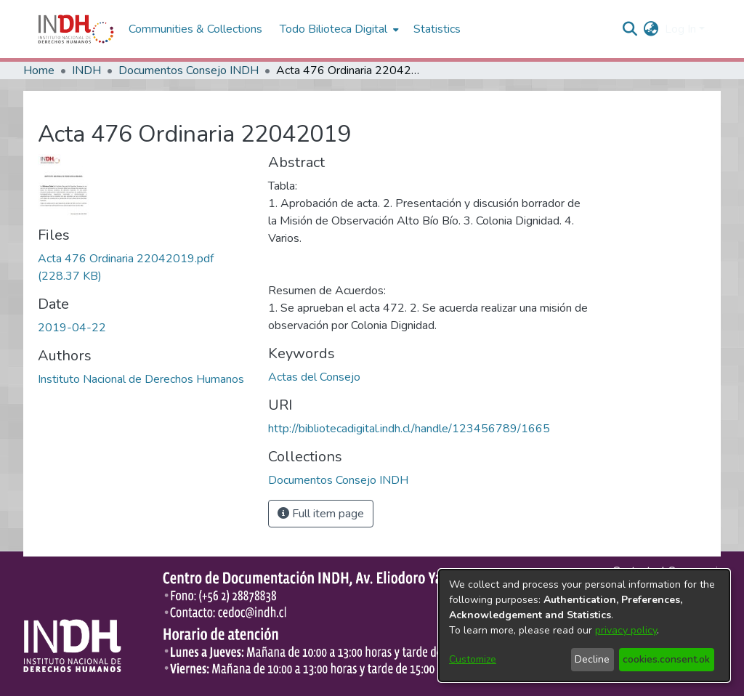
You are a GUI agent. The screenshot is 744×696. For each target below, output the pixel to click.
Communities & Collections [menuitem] (195, 29)
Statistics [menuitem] (437, 29)
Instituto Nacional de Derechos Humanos (141, 379)
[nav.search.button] (630, 29)
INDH (86, 70)
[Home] (76, 29)
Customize (472, 659)
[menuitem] (651, 29)
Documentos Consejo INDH (188, 70)
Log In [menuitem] (680, 29)
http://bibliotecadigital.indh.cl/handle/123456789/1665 (409, 429)
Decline (592, 659)
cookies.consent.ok (666, 659)
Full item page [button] (321, 514)
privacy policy (626, 630)
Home (38, 70)
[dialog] (584, 625)
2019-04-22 (72, 328)
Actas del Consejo (314, 377)
